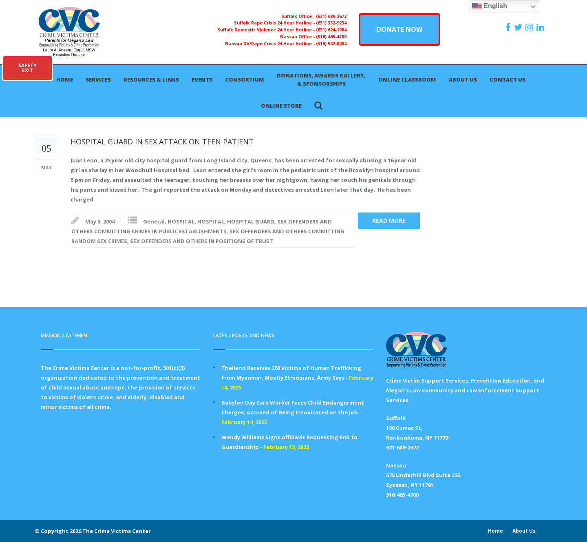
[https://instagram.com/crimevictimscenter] (530, 27)
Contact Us (507, 79)
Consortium (244, 79)
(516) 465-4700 (331, 37)
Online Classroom (407, 79)
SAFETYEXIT (27, 68)
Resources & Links (151, 79)
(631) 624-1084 (331, 30)
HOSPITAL (181, 221)
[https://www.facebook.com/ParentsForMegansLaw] (509, 27)
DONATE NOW (399, 29)
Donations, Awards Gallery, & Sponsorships (321, 79)
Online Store (281, 105)
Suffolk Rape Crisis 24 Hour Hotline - (275, 23)
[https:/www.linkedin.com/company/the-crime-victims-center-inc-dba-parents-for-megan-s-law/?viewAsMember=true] (541, 27)
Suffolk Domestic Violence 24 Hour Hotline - (266, 30)
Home (64, 79)
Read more (389, 220)
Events (202, 79)
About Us (463, 79)
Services (98, 79)
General (154, 221)
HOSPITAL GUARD (250, 221)
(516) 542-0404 (331, 43)
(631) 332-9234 (331, 23)
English (489, 6)
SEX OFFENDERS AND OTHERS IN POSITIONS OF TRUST (201, 241)
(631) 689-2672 (331, 16)
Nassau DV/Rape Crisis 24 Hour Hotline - (270, 43)
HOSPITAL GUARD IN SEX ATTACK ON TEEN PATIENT (162, 141)
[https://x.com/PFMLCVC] (519, 27)
